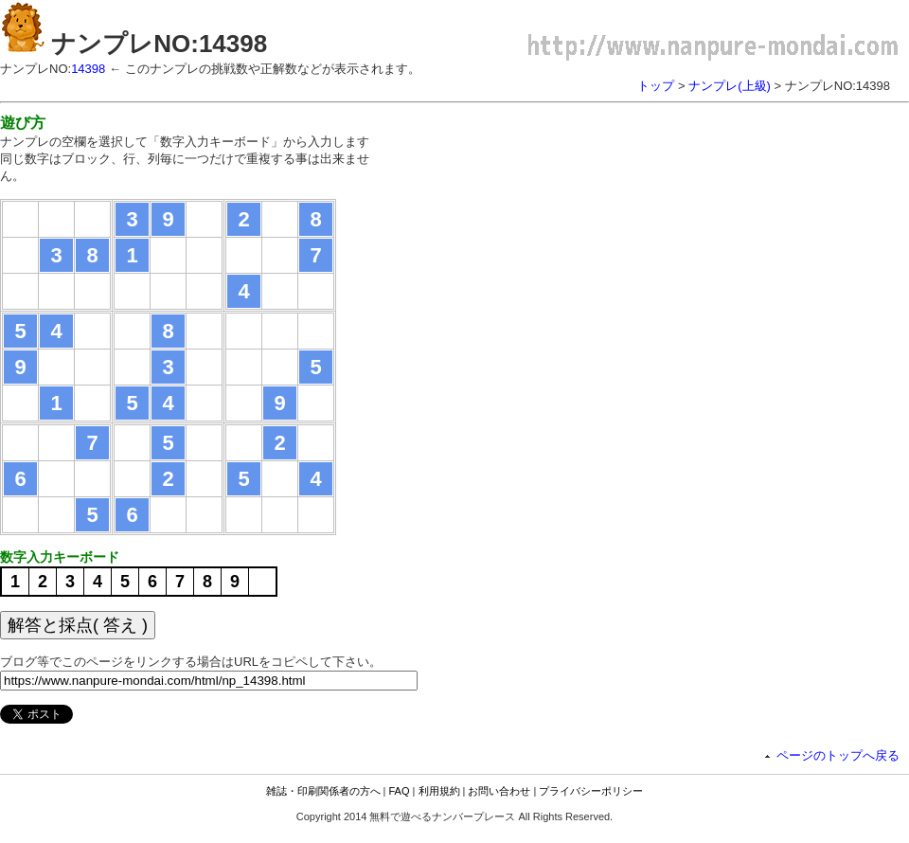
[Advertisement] (557, 246)
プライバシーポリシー (591, 791)
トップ (655, 86)
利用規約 (439, 791)
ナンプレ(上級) (729, 86)
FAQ (399, 791)
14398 (88, 69)
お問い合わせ (499, 791)
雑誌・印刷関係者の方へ (323, 791)
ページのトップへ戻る (838, 755)
